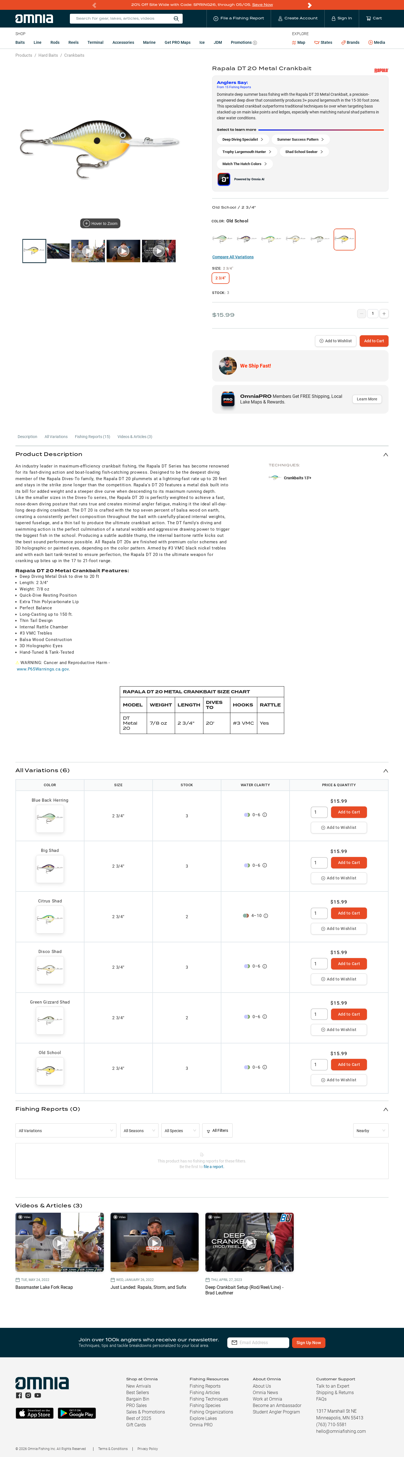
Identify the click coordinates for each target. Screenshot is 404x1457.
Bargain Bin (137, 1398)
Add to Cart (374, 340)
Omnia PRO (201, 1424)
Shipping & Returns (335, 1392)
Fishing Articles (205, 1392)
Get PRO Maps (177, 42)
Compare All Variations (233, 256)
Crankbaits (74, 55)
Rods (54, 42)
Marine (149, 42)
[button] (202, 454)
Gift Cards (136, 1424)
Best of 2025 (138, 1418)
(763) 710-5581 (331, 1424)
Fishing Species (205, 1405)
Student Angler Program (276, 1411)
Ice (202, 42)
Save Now (262, 4)
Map (298, 42)
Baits (20, 42)
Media (376, 42)
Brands (350, 42)
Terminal (96, 42)
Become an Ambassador (277, 1405)
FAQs (321, 1398)
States (323, 42)
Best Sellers (137, 1392)
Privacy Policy (147, 1449)
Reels (73, 42)
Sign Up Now (327, 1342)
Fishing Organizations (211, 1411)
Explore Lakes (203, 1418)
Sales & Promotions (145, 1411)
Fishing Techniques (209, 1398)
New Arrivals (138, 1385)
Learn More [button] (367, 398)
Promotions (244, 43)
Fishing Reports (205, 1385)
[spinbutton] (319, 812)
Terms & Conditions (113, 1449)
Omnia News (265, 1392)
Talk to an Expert (332, 1385)
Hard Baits (48, 55)
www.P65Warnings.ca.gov (43, 668)
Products (23, 55)
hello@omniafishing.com (341, 1431)
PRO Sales (136, 1405)
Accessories (123, 42)
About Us (262, 1385)
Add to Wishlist (336, 340)
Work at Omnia (267, 1398)
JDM (218, 42)
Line (38, 42)
